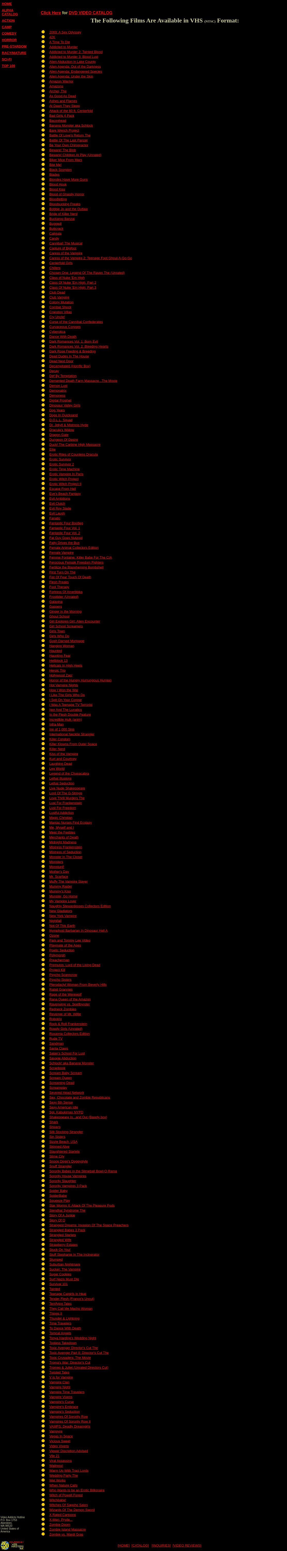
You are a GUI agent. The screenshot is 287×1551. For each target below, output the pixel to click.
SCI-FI (7, 59)
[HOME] (124, 1545)
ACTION (8, 20)
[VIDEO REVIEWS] (187, 1545)
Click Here (51, 13)
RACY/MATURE (14, 53)
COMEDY (9, 33)
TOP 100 (8, 66)
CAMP (7, 27)
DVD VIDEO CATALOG (91, 13)
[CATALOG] (140, 1545)
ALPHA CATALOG (10, 12)
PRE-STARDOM (14, 46)
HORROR (9, 40)
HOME (7, 4)
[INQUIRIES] (161, 1545)
